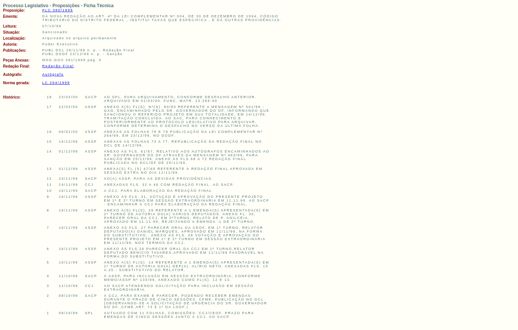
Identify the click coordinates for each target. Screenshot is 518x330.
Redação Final (58, 66)
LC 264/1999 (56, 83)
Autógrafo (53, 74)
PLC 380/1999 (57, 10)
